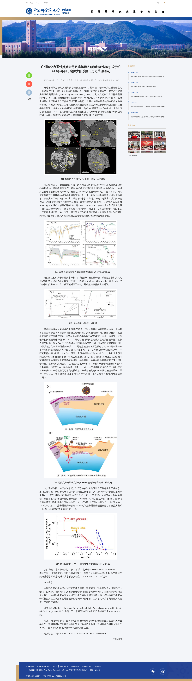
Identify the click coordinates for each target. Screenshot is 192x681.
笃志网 (46, 3)
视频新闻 (162, 9)
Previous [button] (130, 143)
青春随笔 (148, 9)
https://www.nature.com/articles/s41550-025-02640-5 (80, 633)
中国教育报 (75, 666)
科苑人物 (127, 9)
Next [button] (163, 143)
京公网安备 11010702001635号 (54, 676)
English (38, 3)
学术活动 (141, 9)
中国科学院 (30, 666)
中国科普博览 (87, 666)
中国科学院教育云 (43, 666)
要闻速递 (99, 9)
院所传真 (120, 9)
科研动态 (113, 9)
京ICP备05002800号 (33, 676)
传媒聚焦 (155, 9)
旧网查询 (98, 666)
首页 (92, 9)
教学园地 (106, 9)
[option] (147, 144)
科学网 (55, 666)
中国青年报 (64, 666)
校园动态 (134, 9)
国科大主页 (29, 3)
